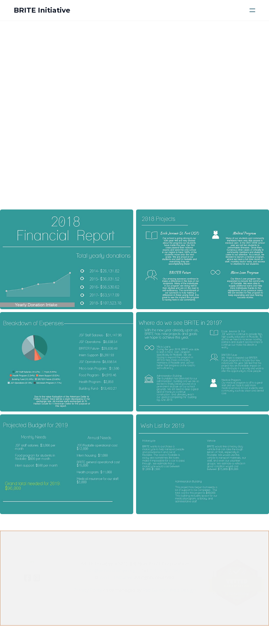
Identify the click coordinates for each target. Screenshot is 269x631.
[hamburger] (252, 10)
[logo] (42, 10)
